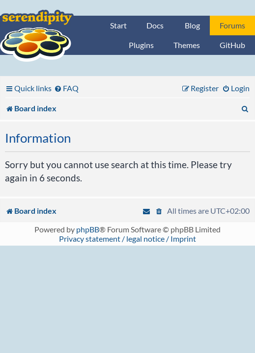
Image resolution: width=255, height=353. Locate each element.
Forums (232, 25)
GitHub (232, 45)
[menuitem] (66, 88)
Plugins (141, 45)
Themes (186, 45)
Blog (192, 25)
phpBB (87, 229)
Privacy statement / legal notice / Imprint (127, 238)
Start (118, 25)
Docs (155, 25)
